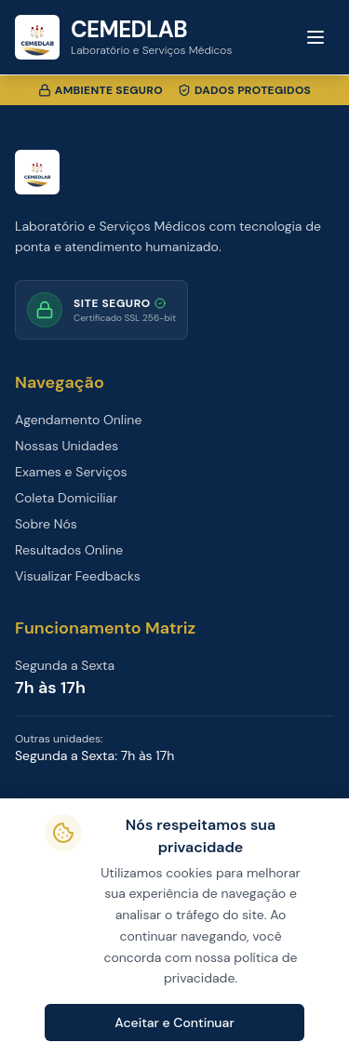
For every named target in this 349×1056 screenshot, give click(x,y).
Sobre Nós (46, 523)
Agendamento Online (78, 419)
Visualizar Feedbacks (78, 576)
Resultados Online (69, 549)
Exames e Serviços (71, 471)
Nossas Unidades (66, 445)
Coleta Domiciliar (66, 497)
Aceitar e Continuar (174, 1022)
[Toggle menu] (315, 37)
